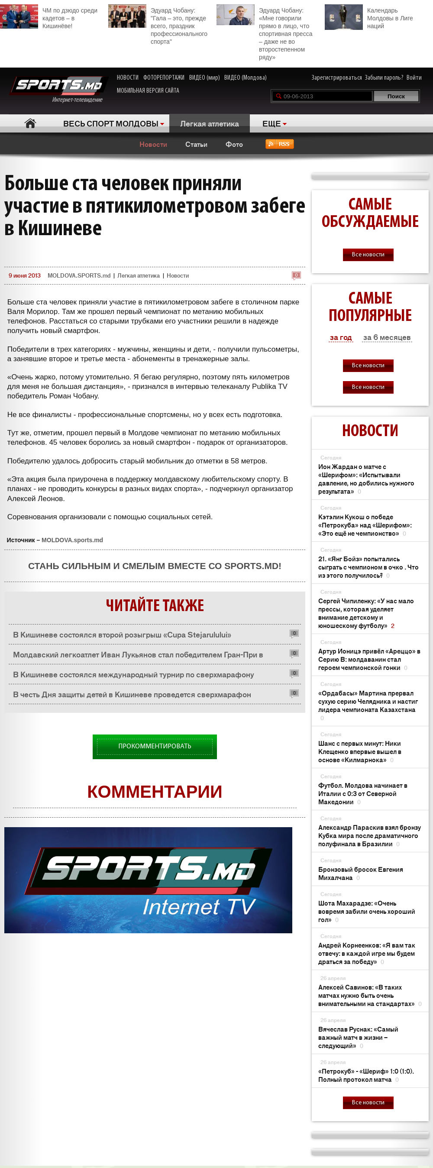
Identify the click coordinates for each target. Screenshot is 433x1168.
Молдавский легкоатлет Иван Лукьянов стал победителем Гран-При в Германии (138, 656)
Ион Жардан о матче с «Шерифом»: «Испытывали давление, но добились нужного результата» (366, 478)
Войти (414, 77)
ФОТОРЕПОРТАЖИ (163, 77)
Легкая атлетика (209, 123)
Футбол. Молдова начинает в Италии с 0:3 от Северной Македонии (362, 793)
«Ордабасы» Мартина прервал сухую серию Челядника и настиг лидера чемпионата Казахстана (368, 705)
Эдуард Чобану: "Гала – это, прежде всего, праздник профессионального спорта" (157, 24)
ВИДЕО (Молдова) (245, 77)
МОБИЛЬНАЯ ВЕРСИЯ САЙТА (148, 90)
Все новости (368, 255)
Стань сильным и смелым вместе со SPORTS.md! (154, 566)
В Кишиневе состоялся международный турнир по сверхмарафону (133, 674)
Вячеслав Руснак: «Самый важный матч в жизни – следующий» (358, 1037)
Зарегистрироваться (337, 77)
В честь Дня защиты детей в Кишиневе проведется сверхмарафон (132, 694)
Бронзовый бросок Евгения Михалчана (360, 873)
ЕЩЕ (271, 123)
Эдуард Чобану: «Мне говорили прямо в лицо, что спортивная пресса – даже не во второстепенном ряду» (264, 32)
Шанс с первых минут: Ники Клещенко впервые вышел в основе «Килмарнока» (359, 751)
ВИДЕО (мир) (204, 77)
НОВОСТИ (128, 77)
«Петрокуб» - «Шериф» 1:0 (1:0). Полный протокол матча (366, 1075)
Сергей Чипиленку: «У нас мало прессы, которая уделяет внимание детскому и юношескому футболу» (366, 612)
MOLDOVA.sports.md (72, 540)
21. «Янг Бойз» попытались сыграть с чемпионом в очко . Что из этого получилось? (368, 566)
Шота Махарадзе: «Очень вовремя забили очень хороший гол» (366, 911)
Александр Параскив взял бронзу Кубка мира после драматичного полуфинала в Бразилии (369, 835)
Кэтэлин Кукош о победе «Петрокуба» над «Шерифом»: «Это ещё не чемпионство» (365, 524)
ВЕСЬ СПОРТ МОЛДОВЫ (110, 123)
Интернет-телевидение (59, 90)
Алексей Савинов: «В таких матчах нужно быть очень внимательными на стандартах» (370, 995)
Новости (153, 144)
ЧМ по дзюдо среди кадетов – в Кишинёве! (48, 16)
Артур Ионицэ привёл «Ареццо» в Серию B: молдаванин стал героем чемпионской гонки (369, 659)
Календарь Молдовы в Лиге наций (369, 17)
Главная (30, 123)
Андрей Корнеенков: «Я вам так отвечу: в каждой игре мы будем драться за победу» (366, 953)
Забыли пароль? (384, 77)
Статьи (196, 144)
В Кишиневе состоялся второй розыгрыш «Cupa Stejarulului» (122, 634)
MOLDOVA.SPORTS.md (79, 275)
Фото (234, 144)
